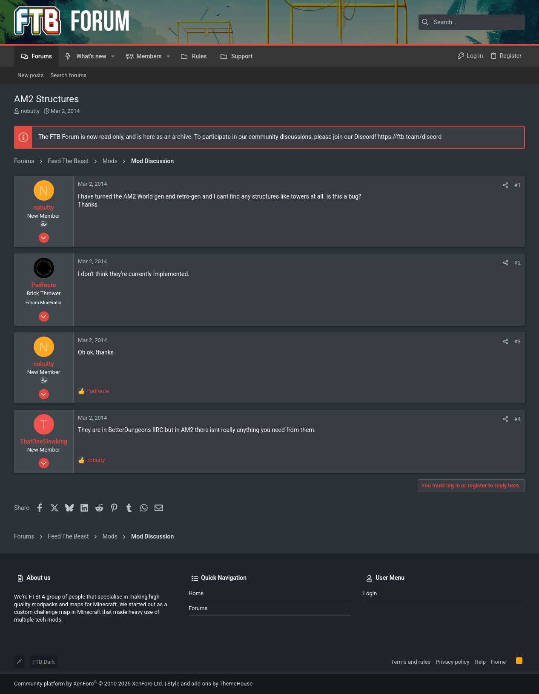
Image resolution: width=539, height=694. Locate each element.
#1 (517, 185)
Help (480, 662)
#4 (517, 419)
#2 (517, 262)
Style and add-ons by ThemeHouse (209, 683)
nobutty (30, 111)
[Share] (505, 185)
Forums (198, 608)
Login (370, 593)
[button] (113, 56)
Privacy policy (452, 662)
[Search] (472, 22)
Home (196, 593)
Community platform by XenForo (88, 683)
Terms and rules (410, 662)
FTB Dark (43, 662)
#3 (517, 341)
